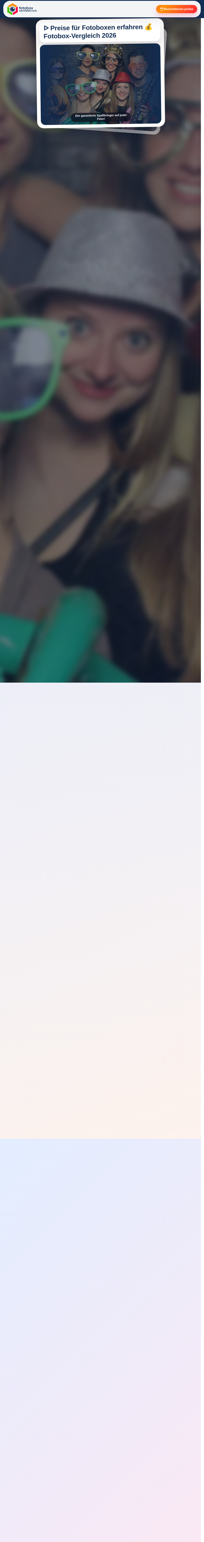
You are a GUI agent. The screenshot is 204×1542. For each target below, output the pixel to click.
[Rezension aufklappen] (60, 1473)
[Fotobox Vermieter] (22, 9)
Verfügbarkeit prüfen (36, 826)
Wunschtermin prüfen (173, 9)
